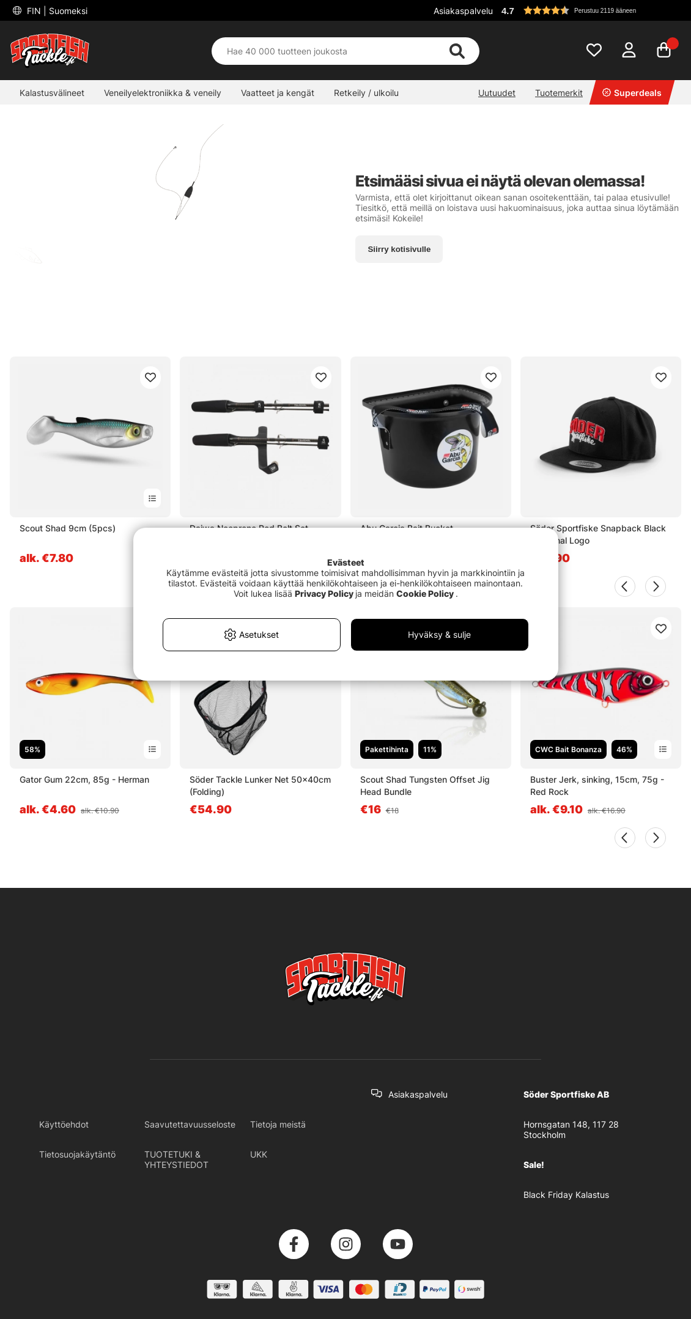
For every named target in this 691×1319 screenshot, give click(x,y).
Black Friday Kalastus (566, 1194)
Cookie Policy (425, 593)
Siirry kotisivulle (399, 249)
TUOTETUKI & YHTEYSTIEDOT (176, 1159)
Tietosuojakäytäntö (77, 1154)
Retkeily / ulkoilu (366, 92)
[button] (589, 10)
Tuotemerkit (559, 92)
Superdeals (632, 92)
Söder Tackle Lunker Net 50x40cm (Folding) (260, 785)
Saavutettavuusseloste (189, 1124)
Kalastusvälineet (52, 92)
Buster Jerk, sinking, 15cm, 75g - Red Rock (597, 785)
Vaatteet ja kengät (277, 92)
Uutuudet (496, 92)
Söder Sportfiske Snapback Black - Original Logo (598, 534)
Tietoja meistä (278, 1124)
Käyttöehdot (64, 1124)
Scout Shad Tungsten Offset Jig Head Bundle (425, 785)
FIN (55, 11)
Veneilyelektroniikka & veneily (162, 92)
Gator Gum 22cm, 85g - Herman (84, 779)
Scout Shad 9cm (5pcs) (68, 528)
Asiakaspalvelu (463, 11)
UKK (258, 1154)
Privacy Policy (324, 593)
